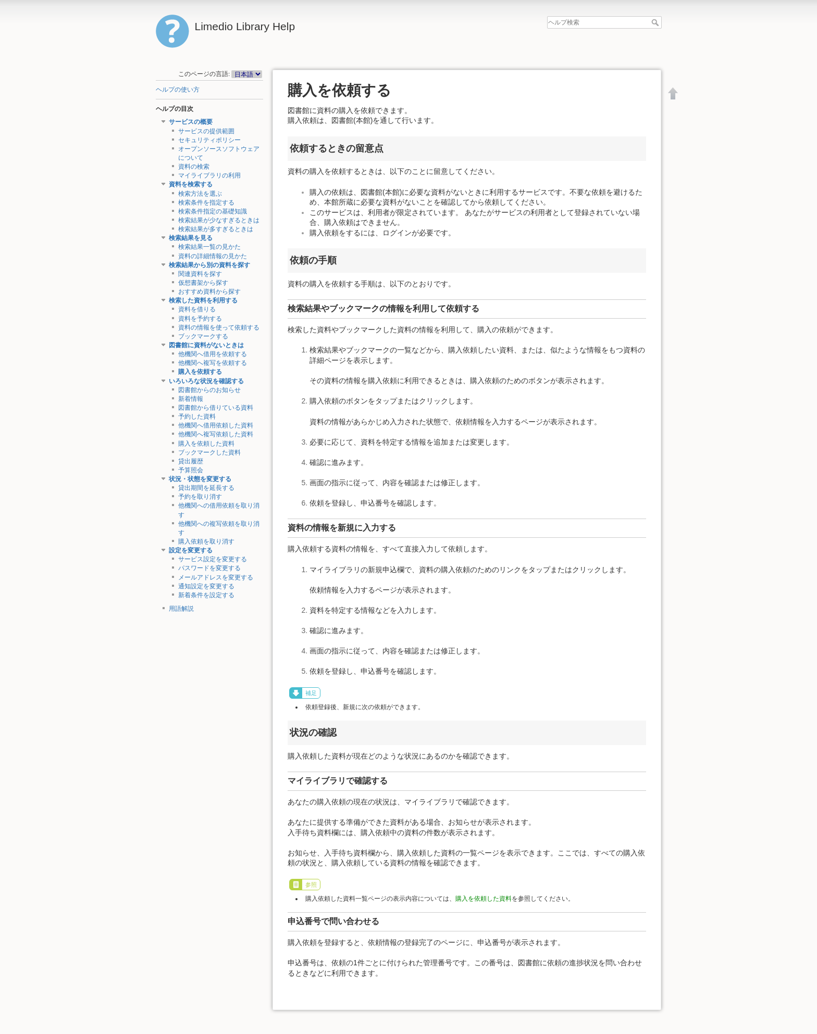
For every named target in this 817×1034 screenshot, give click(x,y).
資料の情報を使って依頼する (218, 327)
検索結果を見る (191, 238)
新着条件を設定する (206, 595)
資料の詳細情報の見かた (212, 256)
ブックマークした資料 (209, 452)
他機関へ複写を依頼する (212, 363)
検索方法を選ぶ (200, 193)
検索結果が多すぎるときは (215, 229)
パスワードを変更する (209, 568)
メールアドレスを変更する (215, 577)
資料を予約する (200, 318)
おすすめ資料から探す (209, 291)
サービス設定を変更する (212, 559)
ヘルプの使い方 (178, 89)
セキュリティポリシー (209, 140)
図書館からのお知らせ (209, 390)
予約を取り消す (200, 496)
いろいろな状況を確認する (206, 381)
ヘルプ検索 (656, 22)
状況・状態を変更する (200, 479)
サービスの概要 (191, 121)
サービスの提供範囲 (206, 131)
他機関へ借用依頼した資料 (215, 425)
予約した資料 (197, 416)
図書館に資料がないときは (206, 345)
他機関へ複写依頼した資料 (215, 434)
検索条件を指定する (206, 202)
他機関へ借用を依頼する (212, 354)
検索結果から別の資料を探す (209, 265)
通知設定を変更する (206, 586)
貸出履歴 (190, 461)
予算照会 (190, 470)
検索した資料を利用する (203, 300)
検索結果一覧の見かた (209, 246)
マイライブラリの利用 (209, 175)
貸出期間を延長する (206, 487)
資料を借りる (197, 309)
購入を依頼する (200, 371)
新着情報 (190, 398)
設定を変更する (191, 550)
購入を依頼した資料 (206, 443)
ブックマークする (203, 336)
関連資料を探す (200, 274)
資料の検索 (193, 166)
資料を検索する (191, 184)
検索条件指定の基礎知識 (212, 211)
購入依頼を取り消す (206, 541)
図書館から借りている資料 (215, 407)
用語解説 (181, 608)
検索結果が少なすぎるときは (218, 220)
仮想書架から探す (203, 282)
